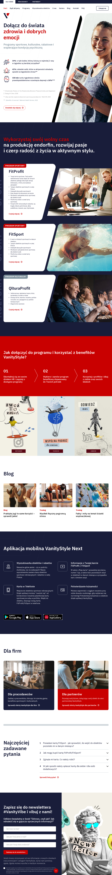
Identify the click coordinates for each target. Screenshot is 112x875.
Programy (26, 8)
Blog (68, 8)
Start (5, 8)
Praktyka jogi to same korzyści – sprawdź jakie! (19, 515)
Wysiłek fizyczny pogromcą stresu (53, 515)
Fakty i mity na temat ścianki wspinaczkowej (90, 515)
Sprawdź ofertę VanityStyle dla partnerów (79, 705)
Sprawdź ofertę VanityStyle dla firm (22, 705)
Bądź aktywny (15, 8)
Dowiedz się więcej (13, 108)
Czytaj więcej (14, 214)
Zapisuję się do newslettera (15, 852)
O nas (54, 8)
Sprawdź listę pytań (48, 777)
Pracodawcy (23, 2)
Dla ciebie (9, 2)
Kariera (61, 8)
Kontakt (76, 8)
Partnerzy (36, 2)
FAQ (83, 8)
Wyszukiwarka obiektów (41, 8)
